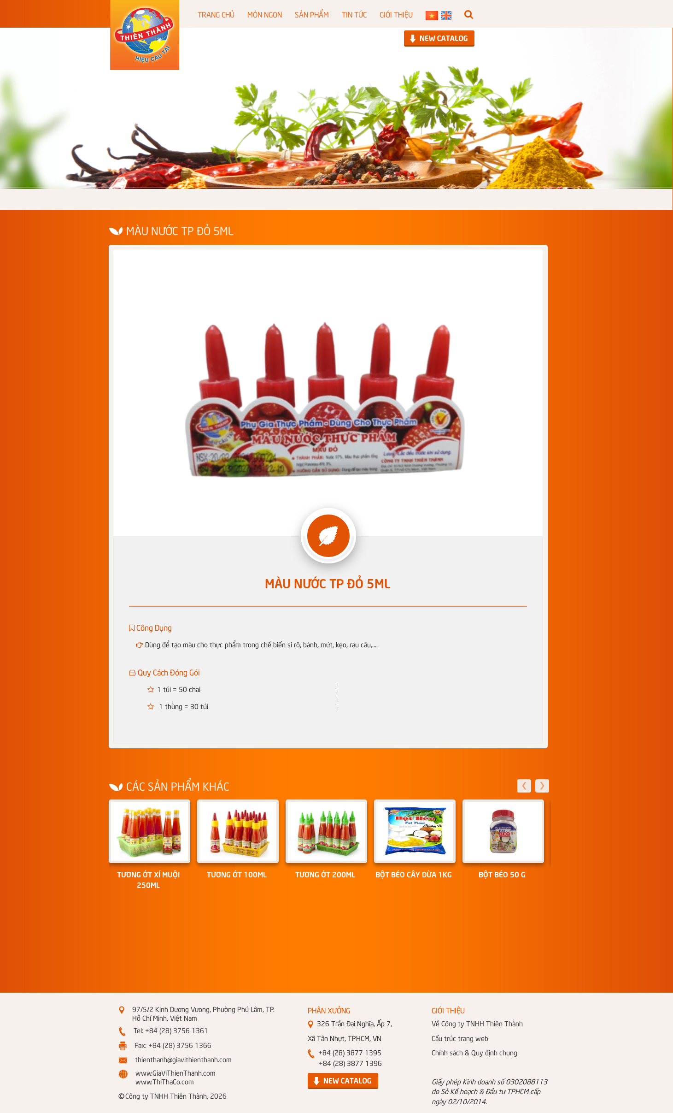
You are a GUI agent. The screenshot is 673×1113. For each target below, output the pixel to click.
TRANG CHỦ (216, 14)
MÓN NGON (264, 14)
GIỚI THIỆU (396, 14)
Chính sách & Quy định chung (474, 1052)
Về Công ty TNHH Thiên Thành (477, 1023)
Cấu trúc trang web (460, 1037)
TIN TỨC (354, 14)
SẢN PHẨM (312, 14)
